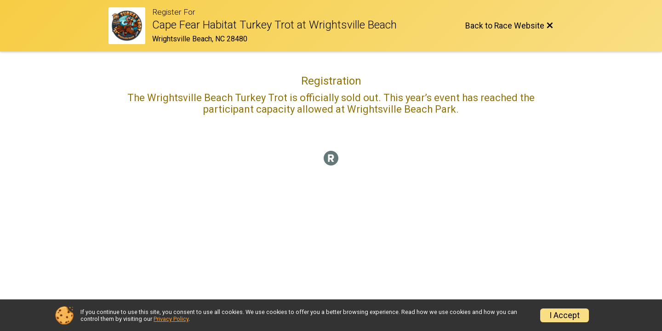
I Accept (564, 315)
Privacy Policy (171, 318)
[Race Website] (130, 25)
